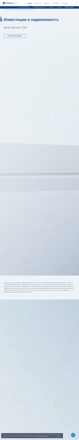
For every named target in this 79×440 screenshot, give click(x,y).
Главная (5, 9)
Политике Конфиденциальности (42, 436)
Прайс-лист (38, 3)
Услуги (30, 3)
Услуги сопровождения (14, 9)
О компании (55, 3)
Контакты (65, 3)
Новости (46, 3)
